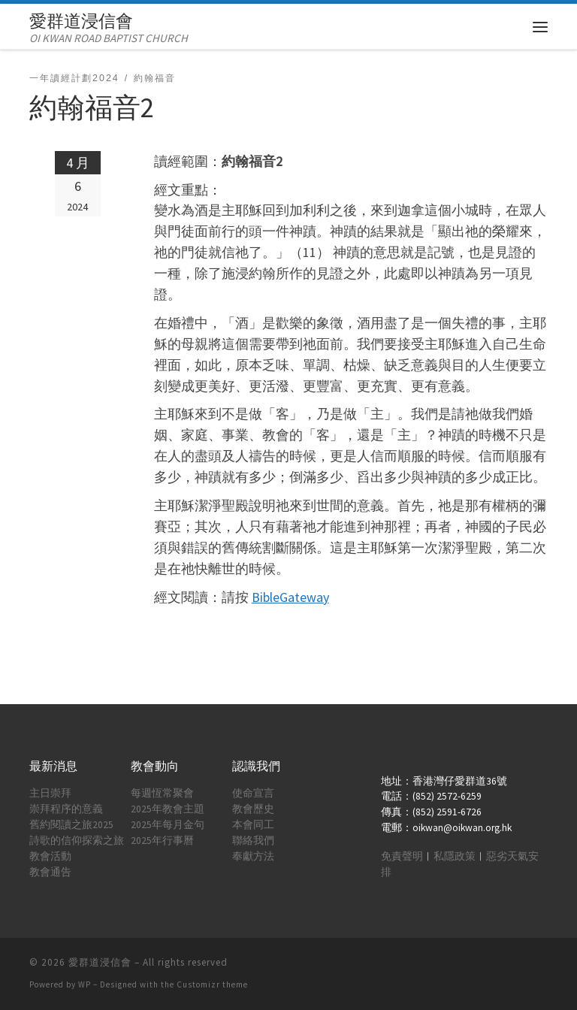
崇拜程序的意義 (66, 809)
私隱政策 (455, 856)
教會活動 (50, 856)
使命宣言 (253, 793)
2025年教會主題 (167, 809)
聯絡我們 (253, 840)
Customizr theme (212, 984)
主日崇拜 (50, 793)
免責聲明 (402, 856)
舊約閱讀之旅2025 (71, 824)
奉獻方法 (253, 856)
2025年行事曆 (162, 840)
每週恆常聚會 (162, 793)
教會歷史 (253, 809)
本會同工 (253, 824)
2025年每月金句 (167, 824)
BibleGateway (290, 597)
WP (84, 984)
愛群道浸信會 (99, 962)
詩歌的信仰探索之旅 (76, 840)
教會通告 (50, 872)
